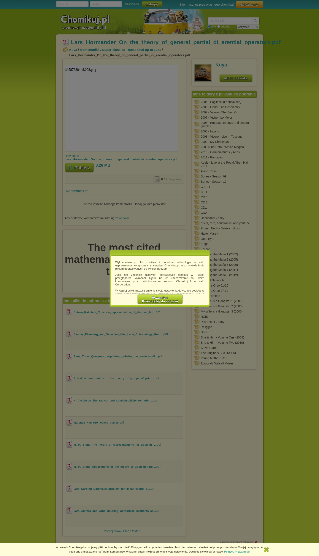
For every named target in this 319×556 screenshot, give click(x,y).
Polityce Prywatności (237, 551)
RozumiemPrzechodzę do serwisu (160, 299)
